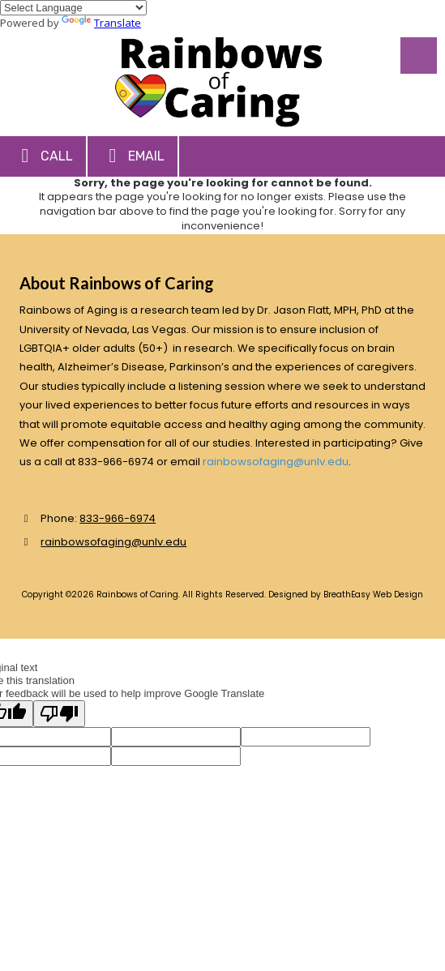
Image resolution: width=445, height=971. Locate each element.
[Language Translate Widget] (73, 7)
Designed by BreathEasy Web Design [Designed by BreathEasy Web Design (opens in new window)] (345, 594)
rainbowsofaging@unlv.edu (276, 461)
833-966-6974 (117, 518)
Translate (101, 22)
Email (133, 155)
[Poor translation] (59, 713)
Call (43, 155)
